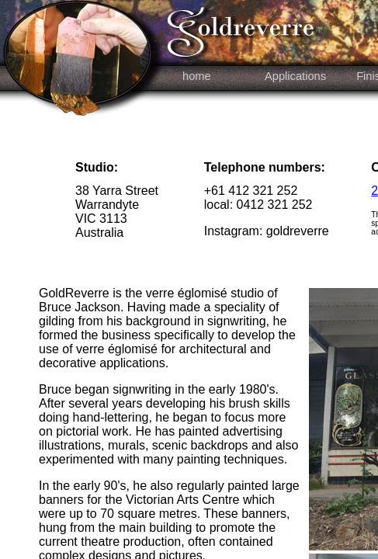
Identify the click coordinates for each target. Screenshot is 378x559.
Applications (295, 76)
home (195, 76)
